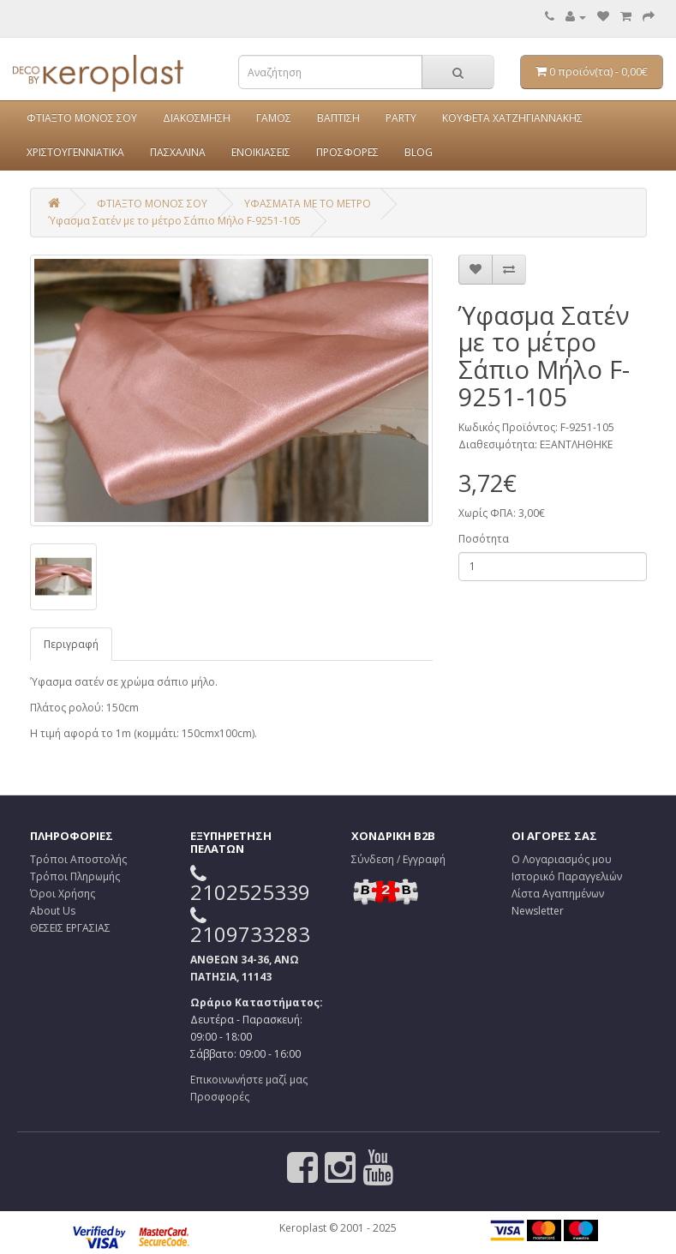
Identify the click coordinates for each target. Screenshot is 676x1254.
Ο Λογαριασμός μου (561, 859)
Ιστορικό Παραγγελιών (566, 876)
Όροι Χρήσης (62, 893)
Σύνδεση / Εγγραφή (398, 859)
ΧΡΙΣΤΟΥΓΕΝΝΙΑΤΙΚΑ (75, 152)
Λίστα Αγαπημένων (557, 893)
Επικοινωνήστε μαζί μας (249, 1079)
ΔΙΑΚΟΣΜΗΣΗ (196, 118)
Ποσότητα (483, 538)
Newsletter (537, 910)
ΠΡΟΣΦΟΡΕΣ (347, 152)
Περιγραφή (71, 644)
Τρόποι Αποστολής (78, 859)
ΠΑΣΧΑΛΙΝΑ (178, 152)
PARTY (401, 118)
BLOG (418, 152)
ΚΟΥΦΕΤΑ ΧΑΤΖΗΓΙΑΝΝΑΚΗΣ (512, 118)
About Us (52, 910)
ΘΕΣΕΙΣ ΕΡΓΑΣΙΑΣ (70, 928)
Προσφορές (219, 1096)
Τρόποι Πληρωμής (75, 876)
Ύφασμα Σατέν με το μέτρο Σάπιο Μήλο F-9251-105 (174, 220)
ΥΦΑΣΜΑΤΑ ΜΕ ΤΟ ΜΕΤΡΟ (307, 203)
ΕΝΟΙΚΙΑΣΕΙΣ (260, 152)
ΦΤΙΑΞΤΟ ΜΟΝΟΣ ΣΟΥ (82, 118)
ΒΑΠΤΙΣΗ (338, 118)
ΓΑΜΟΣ (273, 118)
